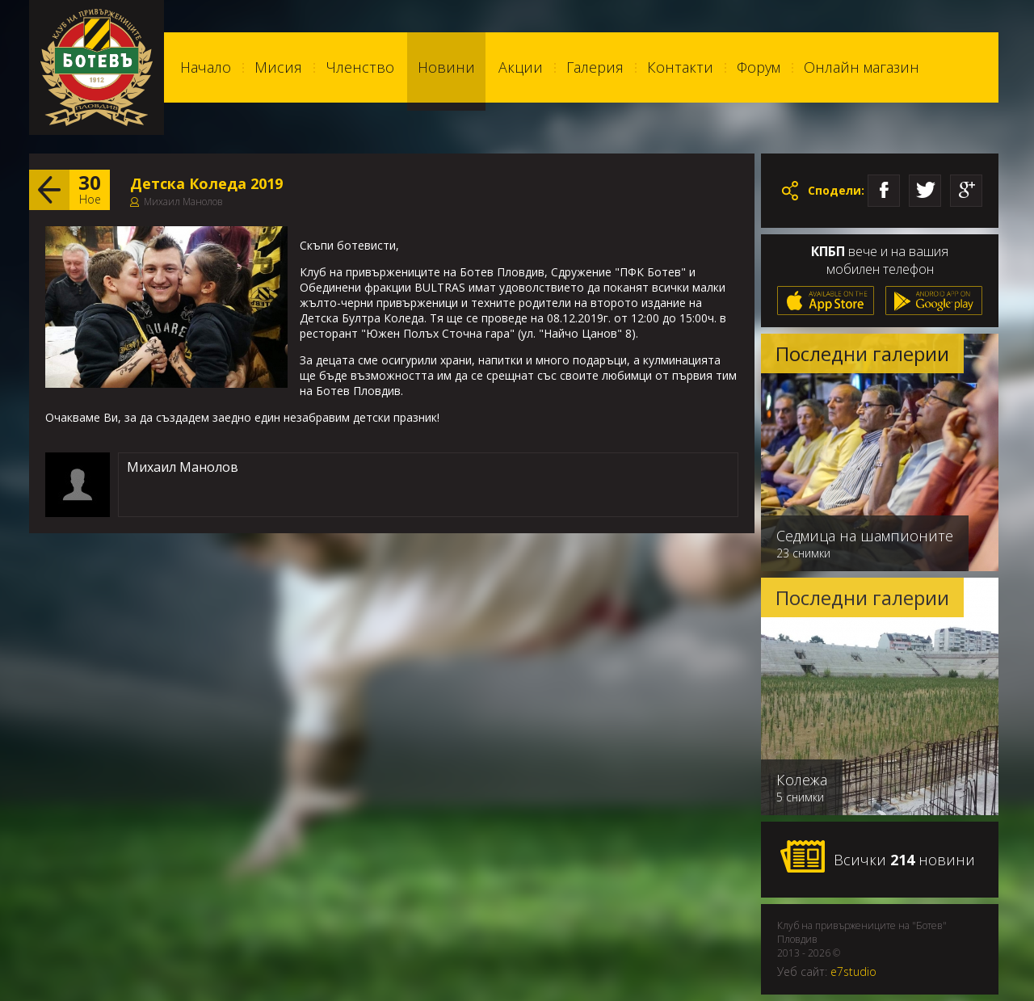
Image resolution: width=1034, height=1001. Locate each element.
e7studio (853, 971)
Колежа (801, 779)
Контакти (680, 67)
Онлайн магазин (861, 67)
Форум (758, 67)
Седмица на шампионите (864, 535)
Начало (205, 67)
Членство (360, 67)
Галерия (595, 67)
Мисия (278, 67)
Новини (446, 67)
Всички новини (877, 857)
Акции (520, 67)
